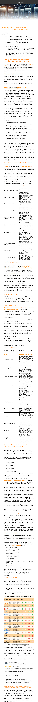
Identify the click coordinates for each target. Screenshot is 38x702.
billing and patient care (28, 283)
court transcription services (21, 278)
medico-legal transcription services (18, 159)
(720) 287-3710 (20, 2)
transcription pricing (20, 519)
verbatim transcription (25, 497)
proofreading (28, 181)
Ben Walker (6, 34)
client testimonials (11, 658)
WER (5, 81)
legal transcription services (18, 93)
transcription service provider (18, 39)
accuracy (22, 78)
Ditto (4, 2)
